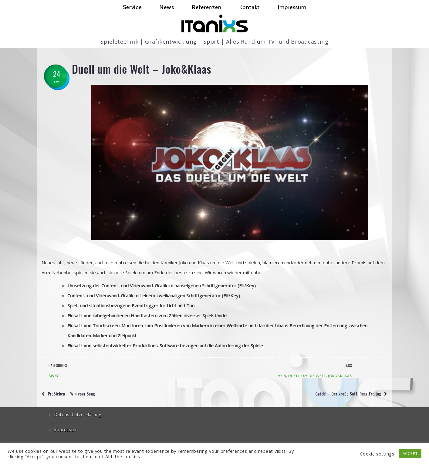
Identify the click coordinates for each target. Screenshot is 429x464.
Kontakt (249, 7)
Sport (55, 375)
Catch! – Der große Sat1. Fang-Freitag (348, 393)
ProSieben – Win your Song (71, 393)
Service (132, 7)
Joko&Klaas (340, 375)
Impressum (292, 7)
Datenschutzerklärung (77, 414)
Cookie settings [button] (377, 453)
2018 (281, 375)
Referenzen (206, 7)
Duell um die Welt (307, 375)
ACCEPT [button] (410, 453)
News (167, 7)
